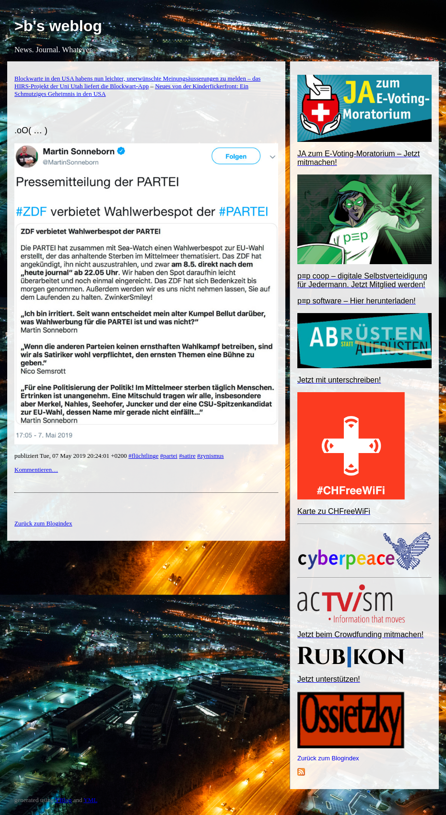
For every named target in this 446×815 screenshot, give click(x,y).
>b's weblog (58, 26)
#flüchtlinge (144, 455)
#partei (168, 455)
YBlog (63, 799)
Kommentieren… (36, 469)
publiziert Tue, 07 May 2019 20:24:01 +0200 (71, 455)
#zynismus (210, 455)
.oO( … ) (30, 130)
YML (90, 799)
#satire (187, 455)
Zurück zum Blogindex (328, 758)
